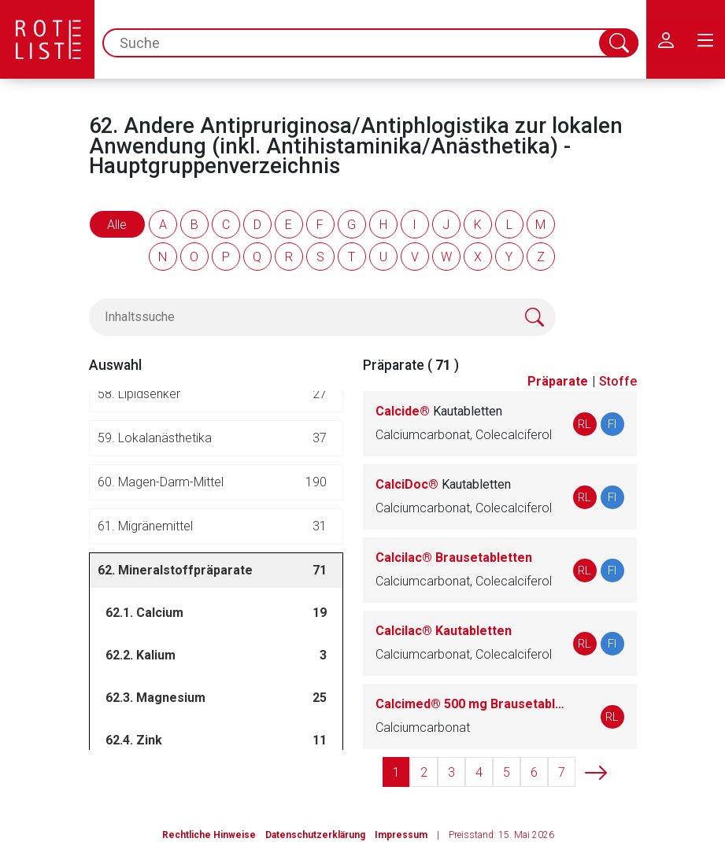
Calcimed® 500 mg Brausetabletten (472, 703)
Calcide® (438, 411)
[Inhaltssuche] (322, 317)
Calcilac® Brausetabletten (453, 557)
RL (584, 424)
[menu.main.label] (705, 39)
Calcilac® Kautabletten (443, 630)
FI (612, 424)
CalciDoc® (443, 484)
